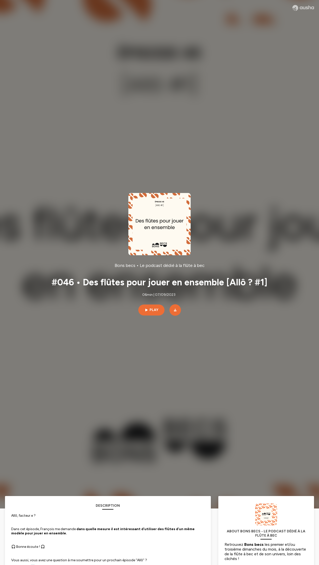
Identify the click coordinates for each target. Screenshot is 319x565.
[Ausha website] (303, 8)
